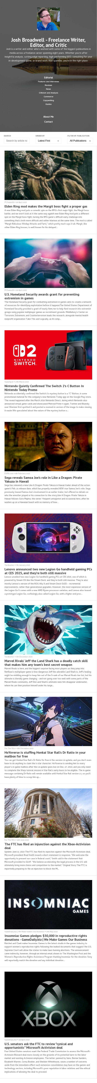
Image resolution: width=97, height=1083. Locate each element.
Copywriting (48, 100)
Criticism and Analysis (48, 93)
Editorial (48, 78)
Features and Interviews (48, 81)
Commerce (48, 96)
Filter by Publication (78, 136)
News (48, 89)
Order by (40, 136)
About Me (48, 117)
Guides (48, 104)
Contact (48, 122)
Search (7, 136)
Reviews (48, 85)
